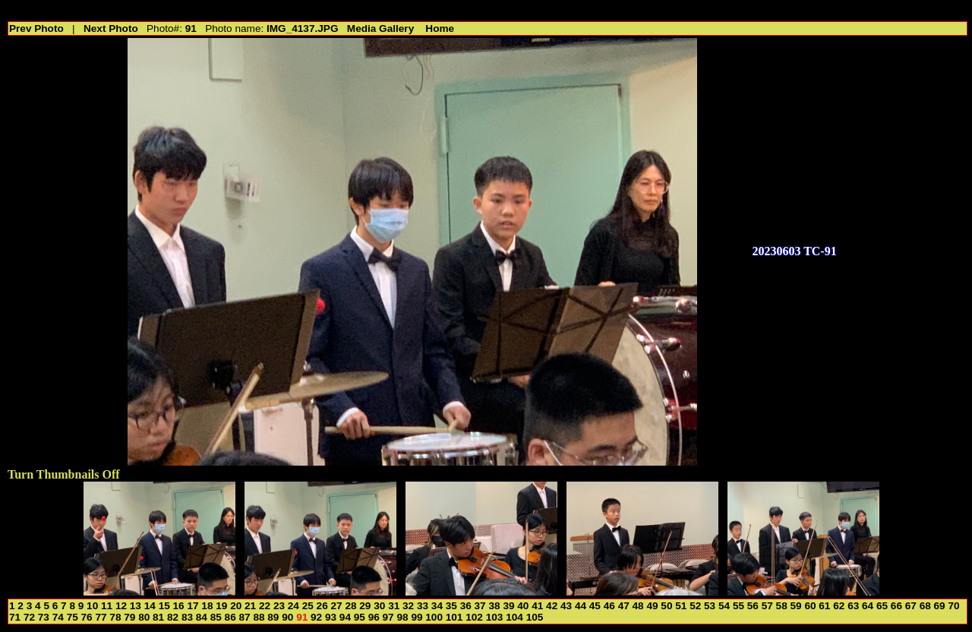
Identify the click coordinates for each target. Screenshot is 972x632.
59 (796, 605)
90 (287, 617)
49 (652, 605)
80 (144, 617)
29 (365, 605)
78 (115, 617)
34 (437, 605)
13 (135, 605)
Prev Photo (36, 28)
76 (87, 617)
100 (434, 617)
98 (402, 617)
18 (207, 605)
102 (474, 617)
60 (810, 605)
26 (322, 605)
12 (121, 605)
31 (393, 605)
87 (245, 617)
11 (106, 605)
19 (221, 605)
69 (939, 605)
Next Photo (111, 28)
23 (279, 605)
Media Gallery (380, 28)
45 (595, 605)
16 (179, 605)
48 (638, 605)
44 (580, 605)
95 (359, 617)
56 (753, 605)
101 (454, 617)
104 (514, 617)
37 (480, 605)
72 (29, 617)
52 (695, 605)
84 (201, 617)
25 (308, 605)
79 (129, 617)
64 (867, 605)
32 (408, 605)
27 (336, 605)
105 (535, 617)
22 (264, 605)
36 (466, 605)
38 (494, 605)
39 (508, 605)
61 (824, 605)
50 (666, 605)
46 (609, 605)
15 (164, 605)
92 (316, 617)
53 (709, 605)
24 (293, 605)
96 (374, 617)
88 (258, 617)
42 (551, 605)
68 (925, 605)
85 (216, 617)
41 (537, 605)
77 (100, 617)
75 (72, 617)
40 (523, 605)
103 (494, 617)
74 (58, 617)
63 (853, 605)
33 (422, 605)
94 (345, 617)
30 (379, 605)
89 (273, 617)
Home (439, 28)
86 (230, 617)
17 (192, 605)
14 (150, 605)
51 (680, 605)
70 (953, 605)
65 (882, 605)
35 (451, 605)
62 (838, 605)
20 (235, 605)
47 (624, 605)
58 (781, 605)
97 (388, 617)
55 (738, 605)
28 (350, 605)
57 (767, 605)
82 (172, 617)
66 (896, 605)
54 (724, 605)
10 (92, 605)
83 (187, 617)
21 (250, 605)
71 (15, 617)
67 (911, 605)
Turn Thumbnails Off (64, 474)
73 (43, 617)
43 (566, 605)
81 (158, 617)
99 (416, 617)
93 (330, 617)
